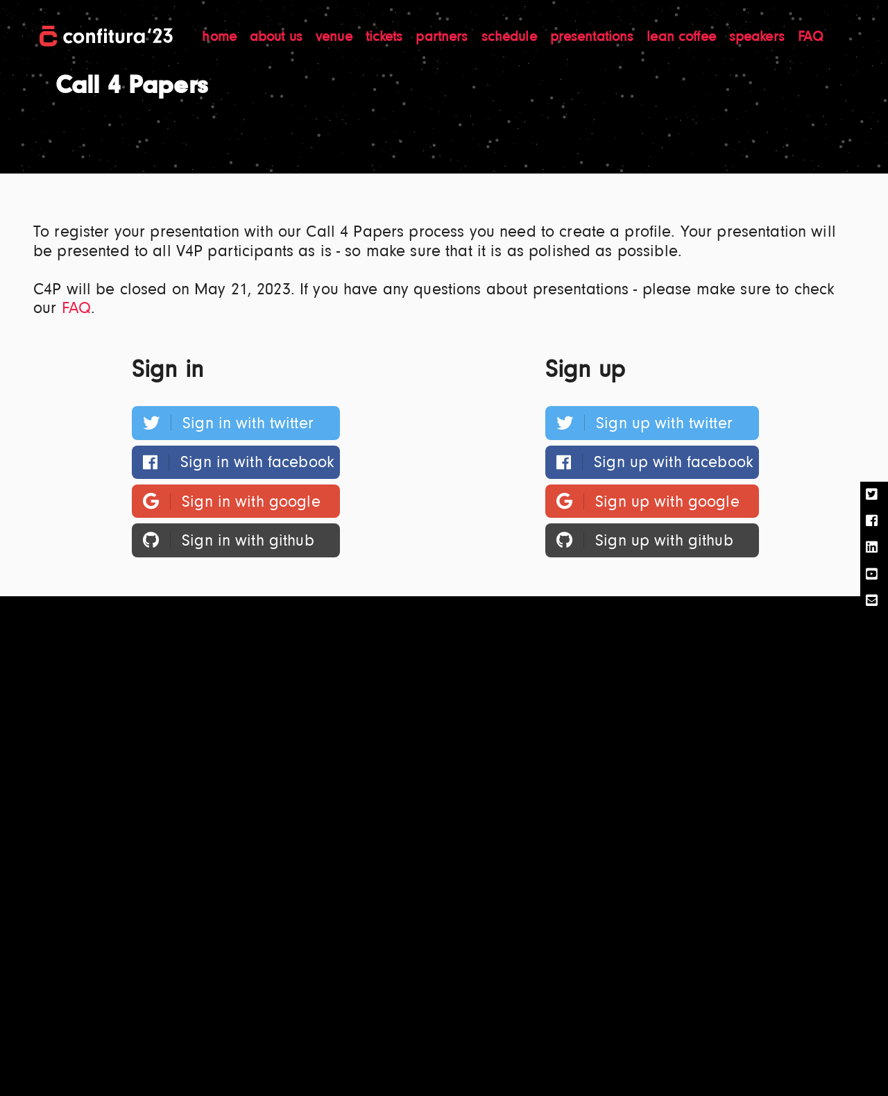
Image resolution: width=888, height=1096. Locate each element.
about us (278, 37)
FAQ (810, 37)
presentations (594, 37)
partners (444, 37)
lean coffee (683, 37)
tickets (386, 37)
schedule (511, 37)
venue (336, 37)
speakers (759, 37)
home (221, 37)
